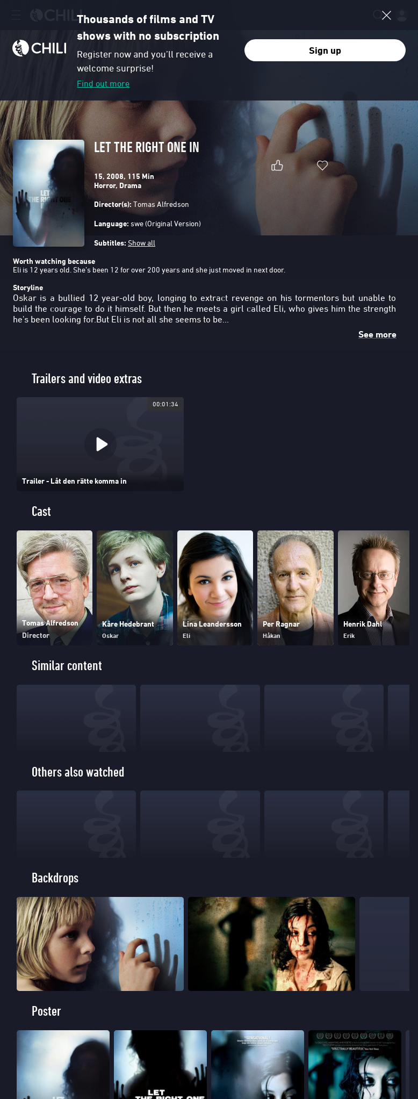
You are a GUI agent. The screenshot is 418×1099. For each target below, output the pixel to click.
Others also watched (78, 772)
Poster (46, 1011)
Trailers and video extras (87, 378)
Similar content (67, 665)
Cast (41, 511)
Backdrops (55, 878)
